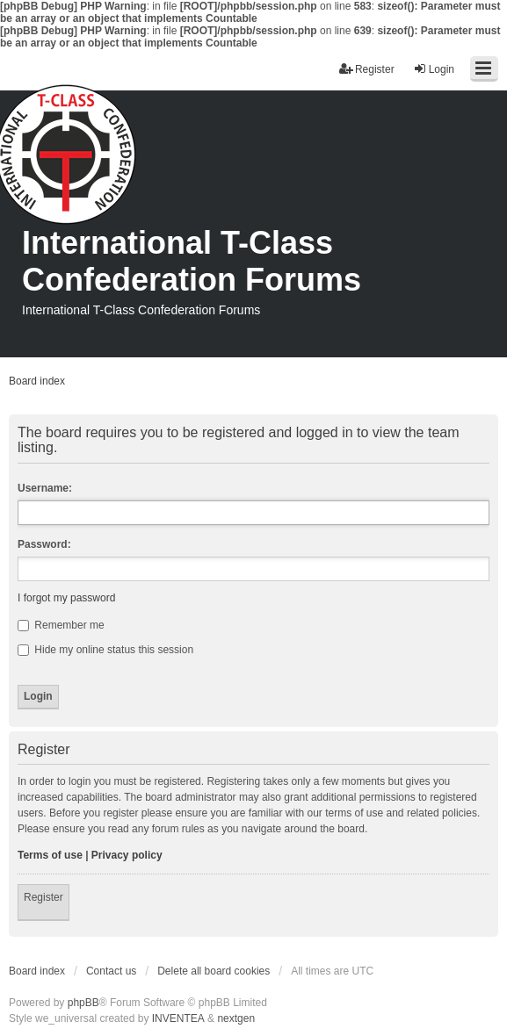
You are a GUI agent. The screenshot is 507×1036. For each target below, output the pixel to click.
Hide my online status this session (105, 650)
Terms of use (50, 855)
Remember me (61, 625)
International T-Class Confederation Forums (191, 261)
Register (43, 897)
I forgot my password (66, 598)
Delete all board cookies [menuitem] (213, 971)
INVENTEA (178, 1018)
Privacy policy (127, 855)
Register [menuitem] (367, 69)
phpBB (83, 1002)
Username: (45, 488)
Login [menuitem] (433, 69)
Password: (44, 544)
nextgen (236, 1018)
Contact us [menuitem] (111, 971)
